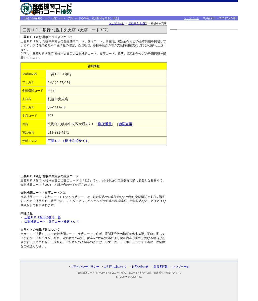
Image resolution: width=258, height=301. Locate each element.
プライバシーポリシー (85, 266)
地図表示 (125, 124)
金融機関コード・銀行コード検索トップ (52, 221)
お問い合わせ (140, 266)
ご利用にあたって (115, 266)
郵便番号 (105, 124)
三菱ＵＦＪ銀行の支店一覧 (43, 217)
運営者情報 (161, 266)
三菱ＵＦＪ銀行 (137, 23)
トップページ (191, 18)
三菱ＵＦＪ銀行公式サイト (68, 141)
